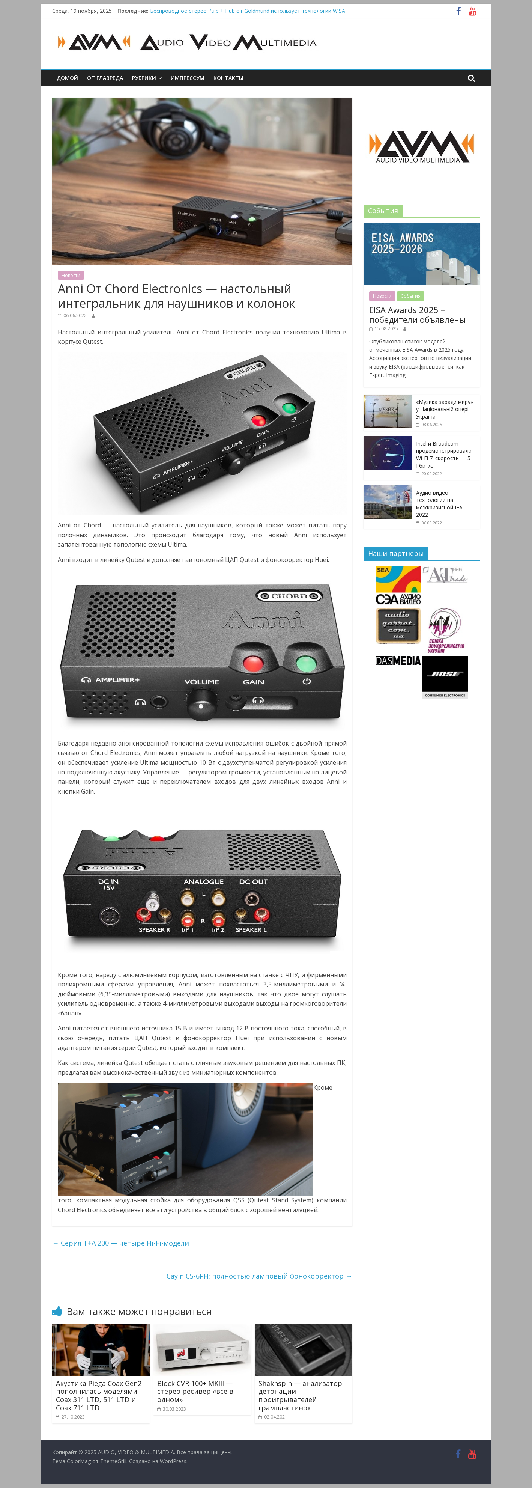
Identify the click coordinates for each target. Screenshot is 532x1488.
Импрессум (187, 77)
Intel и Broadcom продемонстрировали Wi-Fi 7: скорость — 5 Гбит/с (444, 454)
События (411, 296)
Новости (71, 275)
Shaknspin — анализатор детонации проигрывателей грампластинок (300, 1395)
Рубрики (144, 77)
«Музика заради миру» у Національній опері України (444, 409)
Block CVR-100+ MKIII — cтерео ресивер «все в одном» (195, 1391)
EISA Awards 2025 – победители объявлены (417, 314)
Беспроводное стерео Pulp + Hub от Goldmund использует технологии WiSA (247, 10)
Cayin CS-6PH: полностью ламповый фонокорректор (259, 1275)
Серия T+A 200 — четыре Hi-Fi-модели (120, 1242)
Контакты (228, 77)
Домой (67, 77)
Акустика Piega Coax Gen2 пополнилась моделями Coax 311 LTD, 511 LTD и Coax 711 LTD (98, 1395)
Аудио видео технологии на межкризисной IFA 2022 (439, 503)
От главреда (105, 77)
